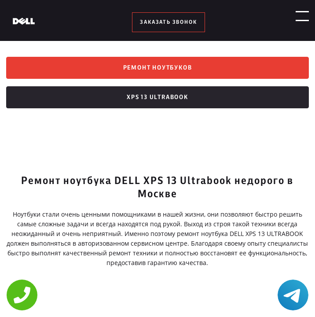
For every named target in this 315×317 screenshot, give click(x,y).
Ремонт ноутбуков (157, 69)
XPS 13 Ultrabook (157, 99)
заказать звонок (168, 22)
